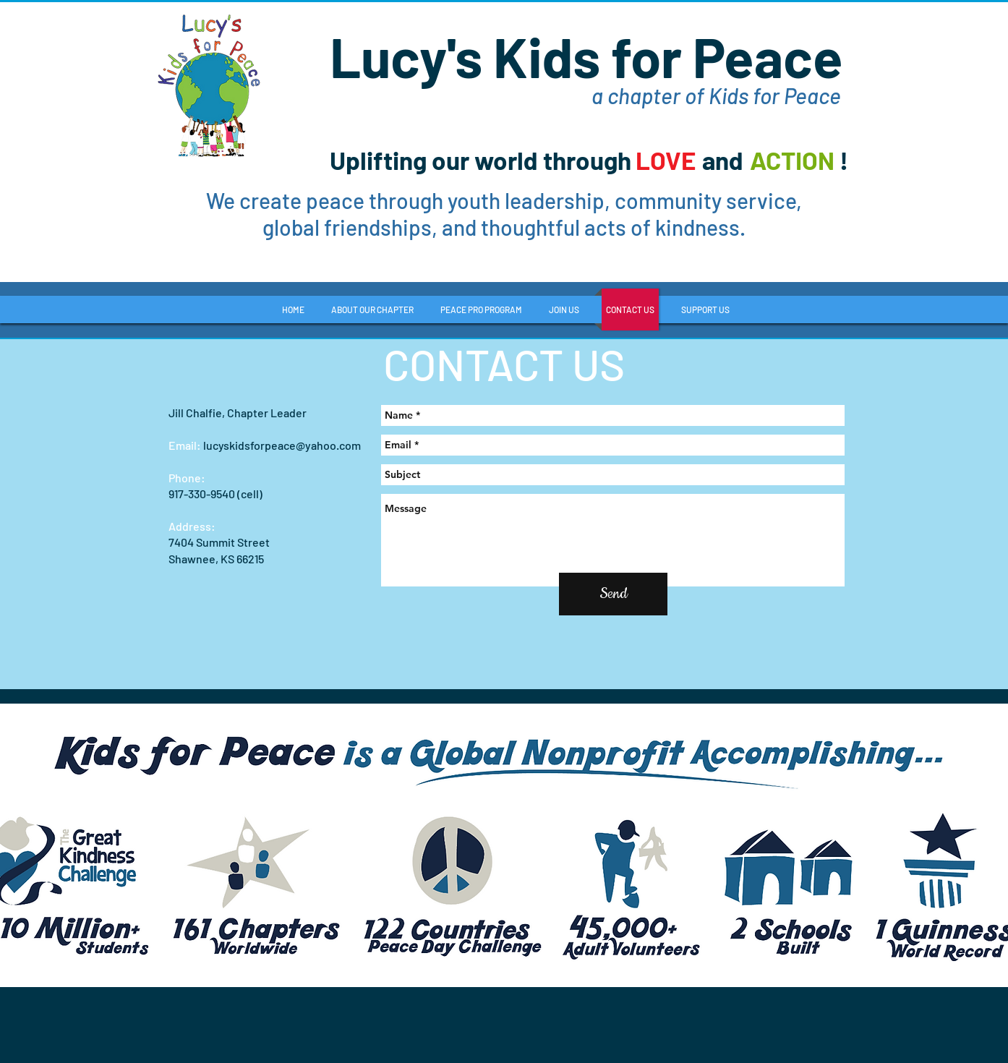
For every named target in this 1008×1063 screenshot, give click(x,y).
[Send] (613, 594)
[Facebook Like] (760, 255)
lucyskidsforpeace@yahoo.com (282, 445)
